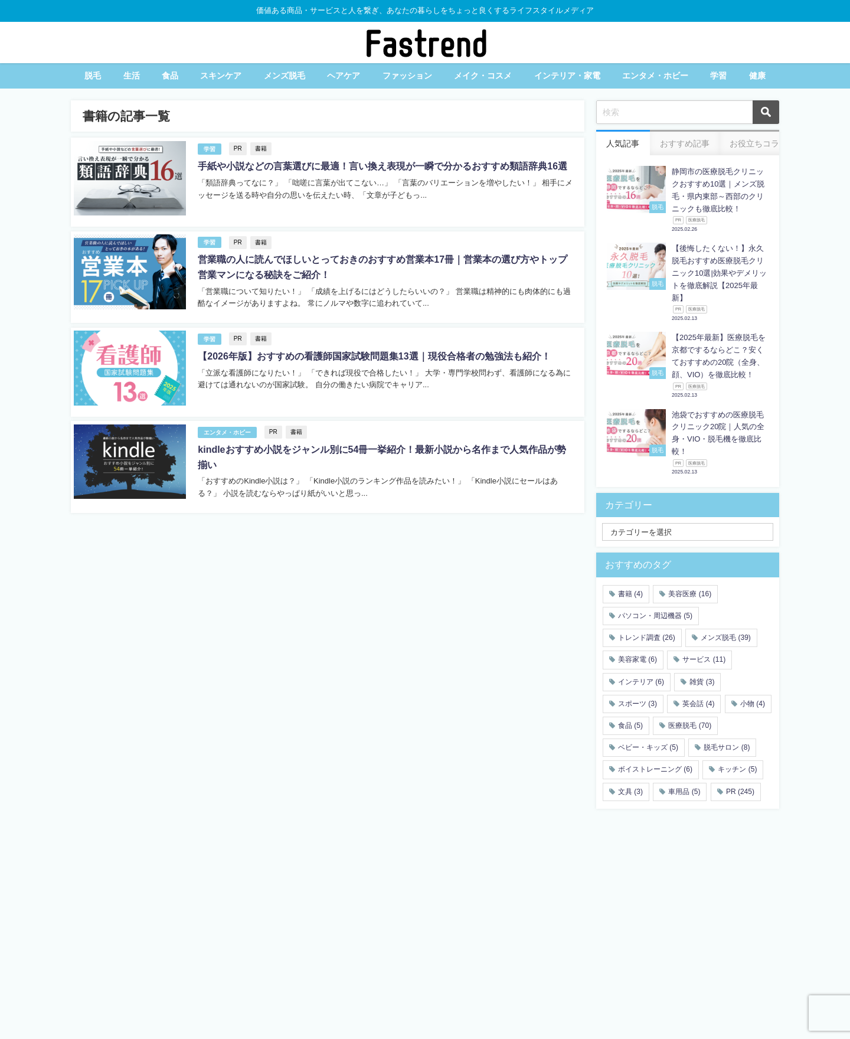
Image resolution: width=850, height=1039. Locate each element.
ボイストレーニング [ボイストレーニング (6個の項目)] (655, 769)
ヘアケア (343, 75)
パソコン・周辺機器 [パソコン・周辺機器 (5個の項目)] (655, 616)
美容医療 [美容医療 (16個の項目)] (689, 594)
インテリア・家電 (567, 75)
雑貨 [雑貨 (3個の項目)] (701, 682)
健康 (757, 75)
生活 (131, 75)
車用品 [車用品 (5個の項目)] (684, 792)
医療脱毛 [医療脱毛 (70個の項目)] (689, 725)
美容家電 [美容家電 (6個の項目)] (637, 659)
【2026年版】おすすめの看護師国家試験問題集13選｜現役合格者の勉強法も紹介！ (374, 355)
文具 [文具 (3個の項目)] (630, 792)
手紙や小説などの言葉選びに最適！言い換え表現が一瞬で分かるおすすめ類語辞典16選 (382, 166)
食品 (170, 75)
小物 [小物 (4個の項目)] (752, 704)
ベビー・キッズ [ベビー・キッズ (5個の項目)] (648, 747)
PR (237, 148)
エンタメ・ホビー (655, 75)
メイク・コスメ (483, 75)
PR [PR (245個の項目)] (740, 792)
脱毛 (92, 75)
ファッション (407, 75)
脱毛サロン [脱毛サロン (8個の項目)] (727, 747)
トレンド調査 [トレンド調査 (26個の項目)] (646, 637)
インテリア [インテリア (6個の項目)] (641, 682)
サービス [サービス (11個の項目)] (703, 659)
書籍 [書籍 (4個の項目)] (630, 594)
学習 (718, 75)
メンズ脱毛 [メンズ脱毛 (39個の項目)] (726, 637)
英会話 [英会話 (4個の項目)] (698, 704)
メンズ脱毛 (284, 75)
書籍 (260, 148)
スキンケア (220, 75)
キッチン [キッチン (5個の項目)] (737, 769)
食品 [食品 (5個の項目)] (630, 725)
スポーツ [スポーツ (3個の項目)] (637, 704)
